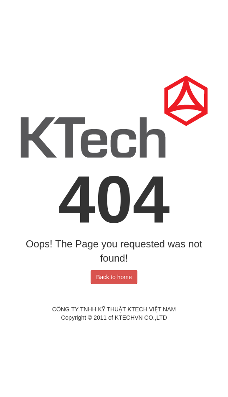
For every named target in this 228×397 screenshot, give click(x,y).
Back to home (114, 277)
